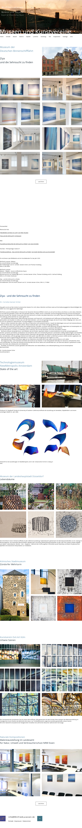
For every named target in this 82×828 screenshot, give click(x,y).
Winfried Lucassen (12, 7)
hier (17, 263)
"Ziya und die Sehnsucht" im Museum (10, 236)
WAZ (1, 241)
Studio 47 (17, 249)
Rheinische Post (4, 229)
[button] (71, 36)
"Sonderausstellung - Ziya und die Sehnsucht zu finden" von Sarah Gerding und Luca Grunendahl (27, 252)
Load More (41, 181)
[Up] (39, 818)
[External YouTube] (20, 206)
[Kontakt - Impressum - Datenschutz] (19, 821)
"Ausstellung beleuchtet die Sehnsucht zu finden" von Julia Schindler (19, 244)
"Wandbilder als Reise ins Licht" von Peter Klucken (14, 233)
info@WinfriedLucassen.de (21, 817)
